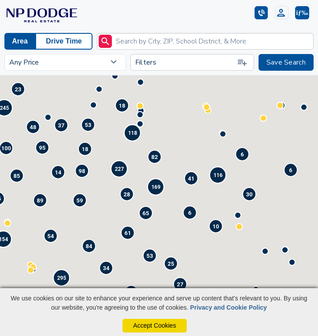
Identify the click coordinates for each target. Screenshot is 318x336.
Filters (191, 62)
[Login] (281, 12)
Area (20, 41)
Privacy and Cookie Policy (228, 307)
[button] (302, 12)
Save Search (286, 62)
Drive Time (64, 41)
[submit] (105, 41)
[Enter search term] (205, 41)
